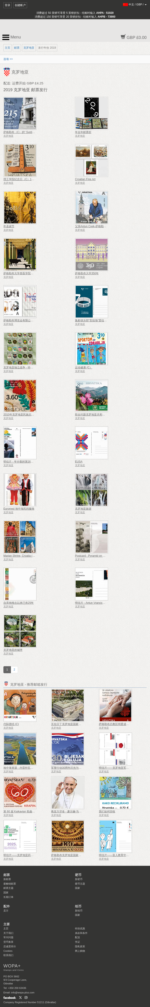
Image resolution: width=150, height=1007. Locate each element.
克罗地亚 (28, 47)
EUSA (78, 461)
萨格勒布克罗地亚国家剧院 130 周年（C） (77, 855)
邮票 (17, 47)
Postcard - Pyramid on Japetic (93, 555)
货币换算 (8, 941)
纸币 (78, 906)
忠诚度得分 (9, 946)
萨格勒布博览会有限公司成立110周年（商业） (31, 320)
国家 (5, 892)
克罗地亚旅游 (83, 508)
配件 (6, 906)
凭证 (77, 941)
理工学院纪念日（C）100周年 (21, 179)
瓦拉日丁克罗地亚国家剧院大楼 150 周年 (76, 724)
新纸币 (78, 910)
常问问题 (8, 937)
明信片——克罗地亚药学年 (19, 855)
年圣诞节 (8, 226)
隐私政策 (80, 946)
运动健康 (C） (83, 367)
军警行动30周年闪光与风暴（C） (71, 767)
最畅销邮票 (9, 883)
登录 (7, 5)
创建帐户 (20, 5)
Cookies (7, 951)
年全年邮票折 (83, 132)
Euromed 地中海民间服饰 (18, 508)
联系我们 (8, 955)
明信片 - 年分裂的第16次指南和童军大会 (27, 461)
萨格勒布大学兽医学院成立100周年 (24, 273)
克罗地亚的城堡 (12, 649)
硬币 (78, 875)
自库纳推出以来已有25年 (18, 602)
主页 (7, 47)
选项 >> (8, 59)
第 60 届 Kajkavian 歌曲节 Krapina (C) (26, 811)
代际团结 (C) (11, 724)
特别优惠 (80, 928)
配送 (77, 937)
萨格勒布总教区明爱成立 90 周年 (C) (121, 724)
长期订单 (8, 897)
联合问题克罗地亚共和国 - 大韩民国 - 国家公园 (103, 414)
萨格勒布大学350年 (87, 273)
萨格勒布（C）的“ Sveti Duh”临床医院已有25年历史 (34, 132)
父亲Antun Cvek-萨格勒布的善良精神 (97, 226)
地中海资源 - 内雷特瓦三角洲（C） (24, 767)
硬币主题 (80, 883)
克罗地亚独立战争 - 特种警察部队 (23, 367)
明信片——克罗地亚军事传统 (116, 767)
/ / (135, 4)
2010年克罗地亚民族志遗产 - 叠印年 (25, 414)
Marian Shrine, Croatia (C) (19, 555)
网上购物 (80, 951)
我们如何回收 (107, 811)
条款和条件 (81, 933)
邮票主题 (8, 888)
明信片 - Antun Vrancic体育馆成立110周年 (100, 602)
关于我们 (8, 933)
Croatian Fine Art (85, 179)
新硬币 (78, 879)
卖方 (5, 910)
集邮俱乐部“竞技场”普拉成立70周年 (96, 320)
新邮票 (7, 879)
